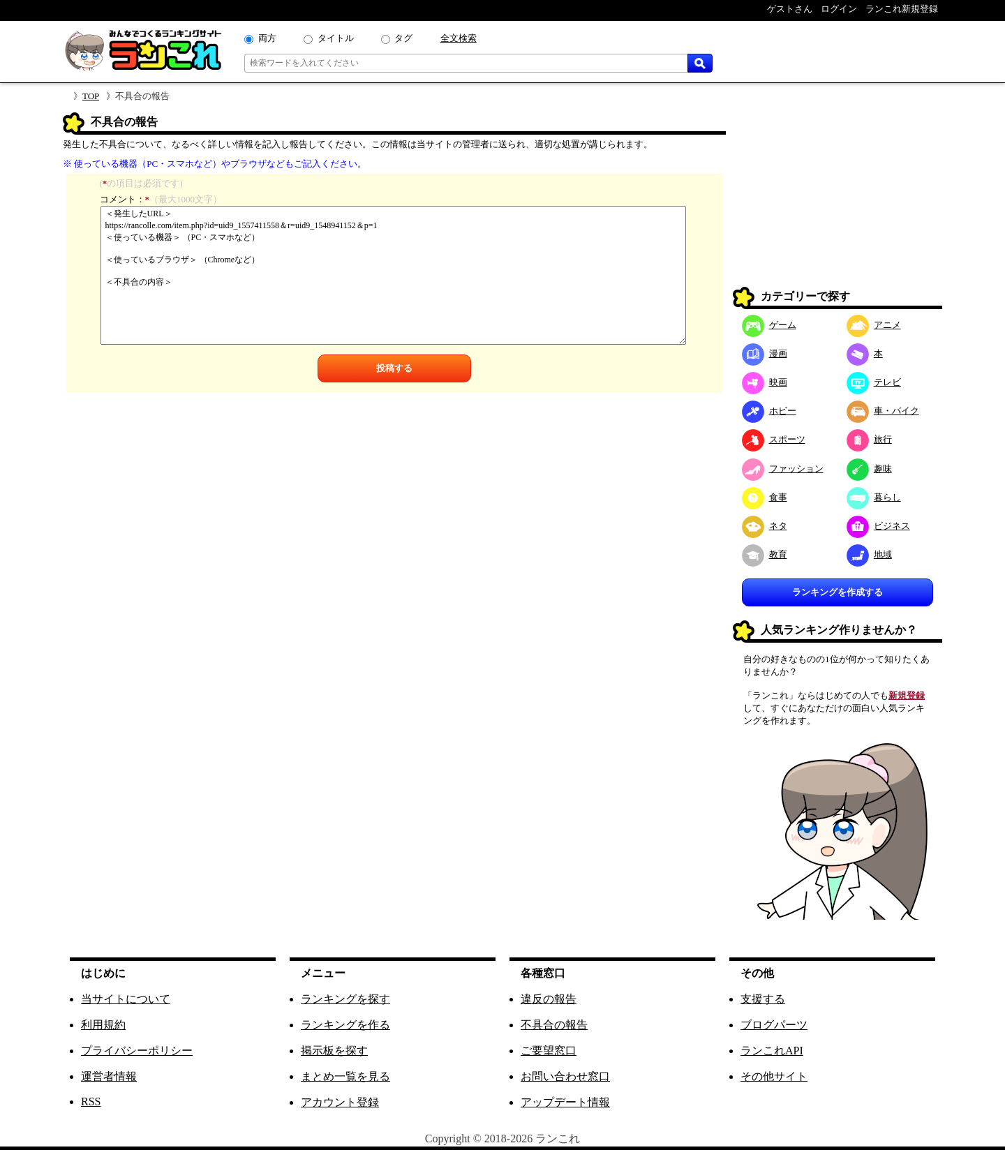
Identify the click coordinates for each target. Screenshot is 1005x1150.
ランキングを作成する (837, 592)
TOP (90, 96)
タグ (403, 38)
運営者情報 (109, 1076)
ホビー (769, 410)
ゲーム (769, 325)
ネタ (764, 526)
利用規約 (103, 1025)
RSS (90, 1101)
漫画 (764, 353)
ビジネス (878, 526)
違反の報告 (548, 999)
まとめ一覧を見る (345, 1076)
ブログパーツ (773, 1025)
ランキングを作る (345, 1025)
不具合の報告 (554, 1025)
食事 (764, 497)
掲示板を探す (334, 1050)
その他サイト (773, 1076)
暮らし (874, 497)
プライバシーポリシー (137, 1050)
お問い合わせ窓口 (565, 1076)
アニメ (874, 325)
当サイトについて (125, 999)
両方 (267, 38)
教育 (764, 554)
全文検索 (458, 38)
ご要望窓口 (548, 1050)
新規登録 (906, 695)
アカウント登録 (340, 1102)
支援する (762, 999)
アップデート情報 (565, 1102)
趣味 (869, 468)
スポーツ (773, 439)
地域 (869, 554)
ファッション (783, 468)
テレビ (874, 382)
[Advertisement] (837, 199)
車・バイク (883, 410)
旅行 (869, 439)
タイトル (336, 38)
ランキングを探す (345, 999)
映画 (764, 382)
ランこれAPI (771, 1050)
